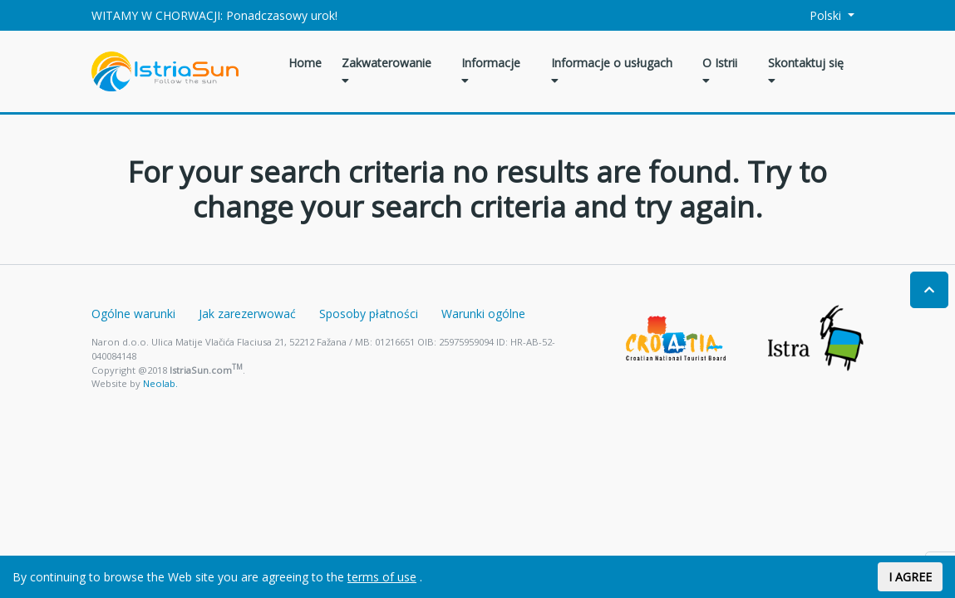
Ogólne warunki (133, 313)
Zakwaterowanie (386, 70)
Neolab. (160, 383)
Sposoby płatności (368, 313)
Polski (815, 15)
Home (305, 63)
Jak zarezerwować (247, 313)
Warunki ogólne (483, 313)
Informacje (490, 70)
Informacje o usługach (611, 70)
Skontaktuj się (806, 70)
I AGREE (910, 577)
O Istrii (719, 70)
